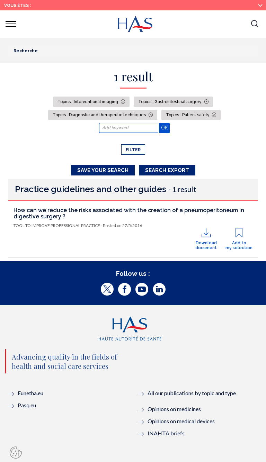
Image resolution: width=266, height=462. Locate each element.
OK (165, 127)
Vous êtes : (17, 5)
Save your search (102, 170)
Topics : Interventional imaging (88, 101)
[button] (254, 24)
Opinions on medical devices (181, 421)
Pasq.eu (27, 405)
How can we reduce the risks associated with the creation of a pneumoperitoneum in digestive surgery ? (129, 213)
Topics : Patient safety (188, 114)
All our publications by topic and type (192, 393)
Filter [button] (133, 149)
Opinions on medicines (174, 409)
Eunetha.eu (30, 393)
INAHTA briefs (166, 433)
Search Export (167, 170)
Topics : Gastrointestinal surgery (170, 101)
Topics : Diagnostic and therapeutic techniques (100, 114)
